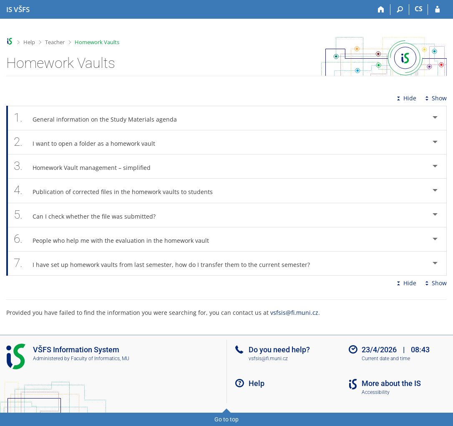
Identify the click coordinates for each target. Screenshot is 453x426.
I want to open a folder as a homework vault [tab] (89, 142)
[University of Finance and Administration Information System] (18, 9)
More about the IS (391, 383)
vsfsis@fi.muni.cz (294, 312)
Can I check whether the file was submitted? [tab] (89, 215)
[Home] (381, 9)
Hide (405, 98)
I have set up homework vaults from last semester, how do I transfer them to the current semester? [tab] (166, 263)
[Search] (399, 9)
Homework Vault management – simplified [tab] (87, 166)
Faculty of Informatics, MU (100, 358)
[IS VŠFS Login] (437, 9)
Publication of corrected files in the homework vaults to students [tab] (118, 190)
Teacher (55, 42)
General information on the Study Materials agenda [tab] (100, 118)
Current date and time (386, 358)
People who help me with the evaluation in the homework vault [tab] (116, 239)
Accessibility (376, 392)
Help (29, 42)
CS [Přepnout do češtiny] (419, 8)
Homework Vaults (97, 42)
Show (435, 98)
